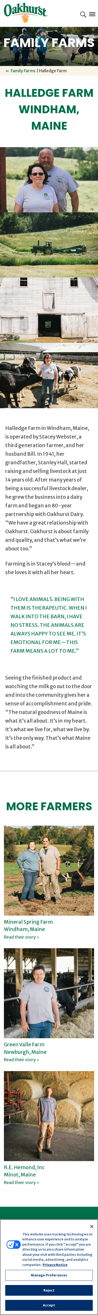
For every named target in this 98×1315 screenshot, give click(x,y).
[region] (49, 1267)
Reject (49, 1290)
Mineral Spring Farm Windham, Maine (28, 929)
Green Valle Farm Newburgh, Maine (25, 1051)
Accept (49, 1305)
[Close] (91, 1226)
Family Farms (23, 70)
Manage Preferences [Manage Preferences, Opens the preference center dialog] (49, 1275)
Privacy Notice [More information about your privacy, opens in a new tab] (55, 1265)
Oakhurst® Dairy (25, 13)
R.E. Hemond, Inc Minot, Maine (24, 1174)
